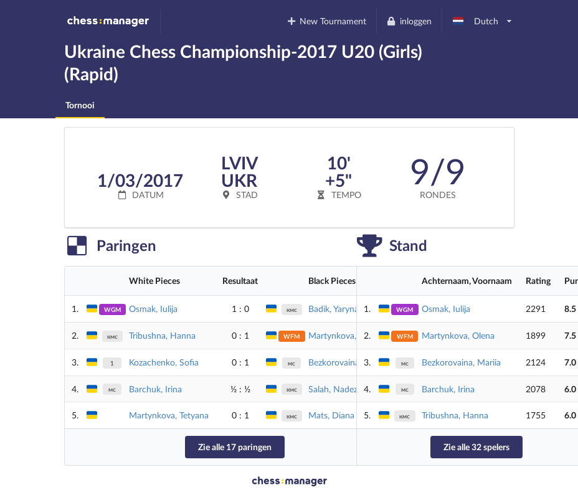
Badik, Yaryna (333, 308)
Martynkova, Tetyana (169, 415)
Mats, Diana (331, 415)
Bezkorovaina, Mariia (461, 362)
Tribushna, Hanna (162, 335)
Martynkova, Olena (344, 335)
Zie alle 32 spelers (476, 446)
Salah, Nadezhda (340, 389)
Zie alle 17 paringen (235, 446)
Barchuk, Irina (155, 389)
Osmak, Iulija (153, 308)
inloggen (409, 21)
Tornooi (80, 105)
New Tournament (326, 21)
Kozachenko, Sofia (164, 362)
